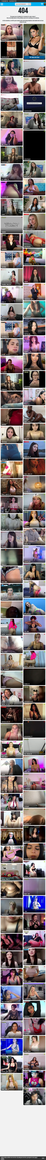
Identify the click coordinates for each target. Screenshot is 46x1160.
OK (43, 1158)
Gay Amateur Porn (12, 1)
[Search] (29, 4)
